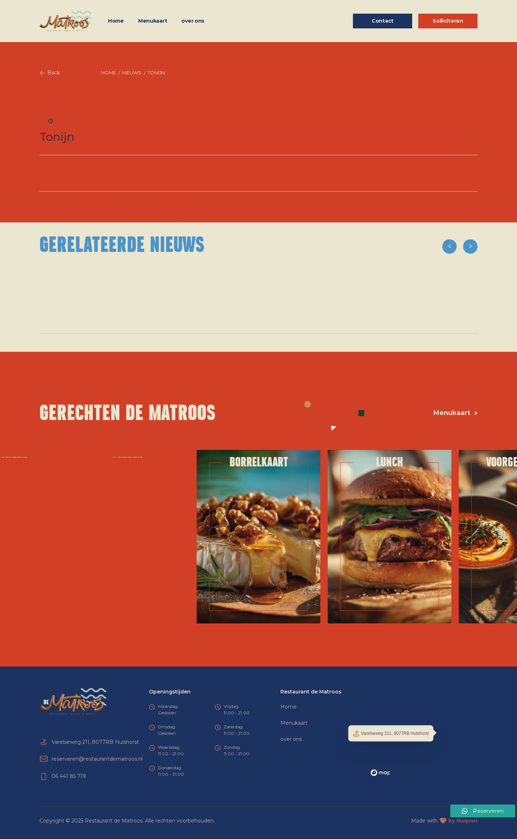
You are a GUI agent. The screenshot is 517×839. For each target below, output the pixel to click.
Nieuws (131, 72)
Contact (382, 21)
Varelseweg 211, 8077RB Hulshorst (391, 733)
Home (116, 21)
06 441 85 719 (69, 776)
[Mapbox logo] (385, 773)
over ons (192, 21)
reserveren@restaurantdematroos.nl (97, 759)
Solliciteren (448, 21)
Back (49, 72)
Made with (444, 821)
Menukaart (152, 21)
